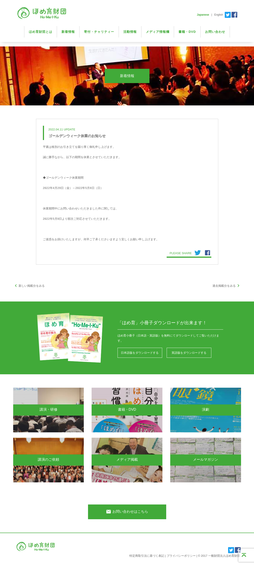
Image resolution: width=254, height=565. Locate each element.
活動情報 (130, 31)
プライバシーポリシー (181, 555)
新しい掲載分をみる (29, 285)
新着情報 (68, 31)
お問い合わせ (215, 31)
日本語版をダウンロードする (140, 352)
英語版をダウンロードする (189, 352)
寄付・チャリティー (99, 31)
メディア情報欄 (157, 31)
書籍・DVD (187, 31)
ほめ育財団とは (40, 31)
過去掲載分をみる (226, 285)
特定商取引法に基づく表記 (146, 555)
